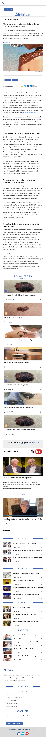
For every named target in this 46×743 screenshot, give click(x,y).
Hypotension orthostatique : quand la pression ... (26, 635)
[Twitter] (23, 733)
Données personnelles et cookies (17, 692)
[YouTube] (27, 733)
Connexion (9, 9)
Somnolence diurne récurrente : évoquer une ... (26, 594)
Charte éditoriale (12, 695)
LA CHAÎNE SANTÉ (10, 451)
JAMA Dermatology (29, 112)
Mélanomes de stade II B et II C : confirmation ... (19, 295)
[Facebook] (18, 733)
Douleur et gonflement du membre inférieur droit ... (27, 551)
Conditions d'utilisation (14, 698)
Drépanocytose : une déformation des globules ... (27, 642)
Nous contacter (12, 706)
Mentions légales (12, 703)
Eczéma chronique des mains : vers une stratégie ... (27, 557)
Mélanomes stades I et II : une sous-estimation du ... (20, 429)
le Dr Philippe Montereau (12, 72)
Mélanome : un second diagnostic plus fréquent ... (20, 340)
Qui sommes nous (12, 701)
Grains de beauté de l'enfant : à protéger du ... (26, 656)
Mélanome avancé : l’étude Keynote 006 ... (17, 385)
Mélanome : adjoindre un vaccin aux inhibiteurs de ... (20, 407)
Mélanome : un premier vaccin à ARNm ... (17, 362)
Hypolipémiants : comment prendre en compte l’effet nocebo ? (22, 520)
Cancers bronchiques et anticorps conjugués (25, 621)
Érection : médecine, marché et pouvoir (17, 478)
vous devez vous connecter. (29, 443)
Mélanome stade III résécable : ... (14, 317)
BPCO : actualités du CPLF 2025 (21, 607)
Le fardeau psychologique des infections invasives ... (27, 588)
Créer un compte (14, 723)
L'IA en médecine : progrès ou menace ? (24, 580)
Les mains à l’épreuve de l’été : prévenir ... (24, 543)
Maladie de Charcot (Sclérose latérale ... (24, 649)
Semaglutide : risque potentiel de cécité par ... (26, 573)
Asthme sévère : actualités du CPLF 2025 (24, 614)
